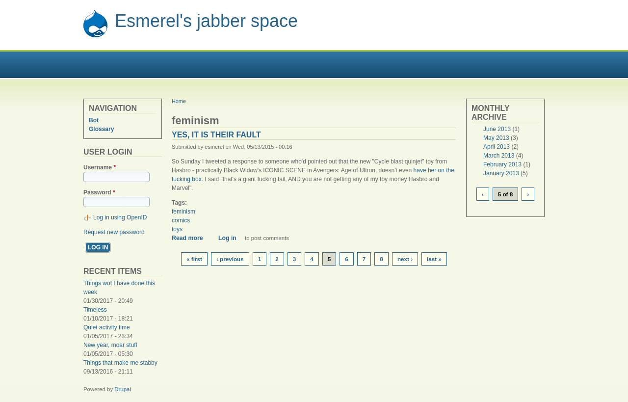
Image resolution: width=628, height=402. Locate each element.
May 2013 (496, 137)
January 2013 (501, 173)
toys (177, 229)
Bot (94, 120)
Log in (227, 238)
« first (194, 259)
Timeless (95, 309)
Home (179, 101)
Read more (191, 238)
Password (99, 192)
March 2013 (498, 155)
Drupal (122, 389)
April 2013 (496, 146)
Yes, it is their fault (216, 135)
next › (405, 259)
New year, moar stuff (110, 345)
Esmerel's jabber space (206, 21)
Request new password (114, 232)
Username (99, 167)
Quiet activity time (106, 327)
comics (181, 220)
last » (434, 259)
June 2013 (497, 129)
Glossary (101, 129)
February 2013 (502, 164)
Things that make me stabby (120, 362)
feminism (183, 211)
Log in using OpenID (120, 217)
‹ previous (230, 259)
